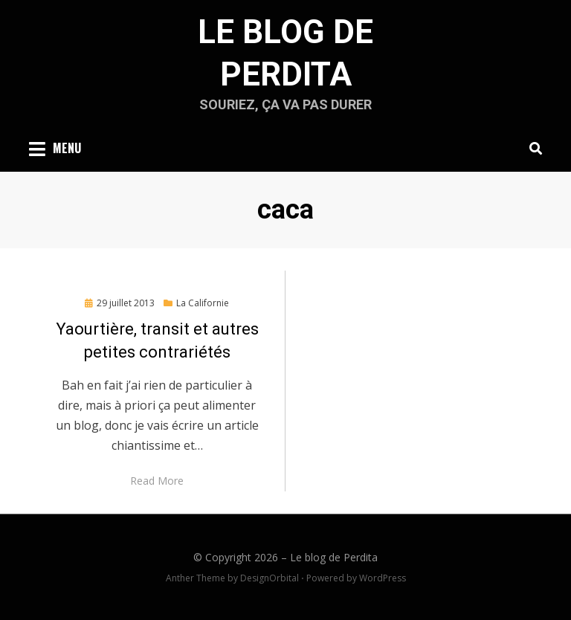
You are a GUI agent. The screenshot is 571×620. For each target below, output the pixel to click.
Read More (157, 481)
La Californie (202, 303)
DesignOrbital (269, 578)
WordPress (382, 578)
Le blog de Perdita (334, 557)
